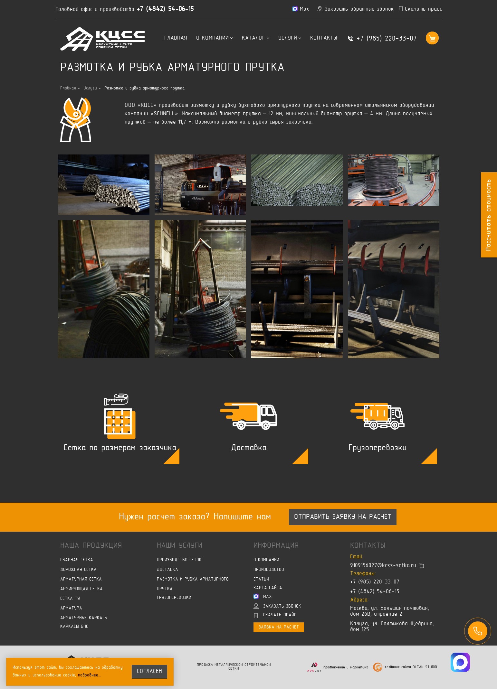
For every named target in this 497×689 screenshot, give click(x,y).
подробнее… (89, 675)
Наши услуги (179, 545)
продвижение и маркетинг (345, 667)
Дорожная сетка (78, 570)
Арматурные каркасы (84, 618)
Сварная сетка (76, 560)
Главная (175, 38)
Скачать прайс (275, 615)
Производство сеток (179, 560)
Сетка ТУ (70, 599)
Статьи (261, 579)
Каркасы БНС (74, 627)
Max (262, 596)
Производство (268, 570)
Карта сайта (267, 588)
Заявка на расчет (279, 627)
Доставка (167, 570)
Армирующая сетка (81, 589)
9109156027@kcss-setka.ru (383, 565)
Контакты (323, 38)
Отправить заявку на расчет (343, 517)
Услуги (289, 38)
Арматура (71, 608)
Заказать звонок (277, 606)
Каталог (255, 38)
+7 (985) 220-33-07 (387, 39)
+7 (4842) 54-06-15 (167, 9)
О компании (214, 38)
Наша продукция (91, 545)
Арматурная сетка (81, 579)
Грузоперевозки (174, 598)
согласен (149, 671)
